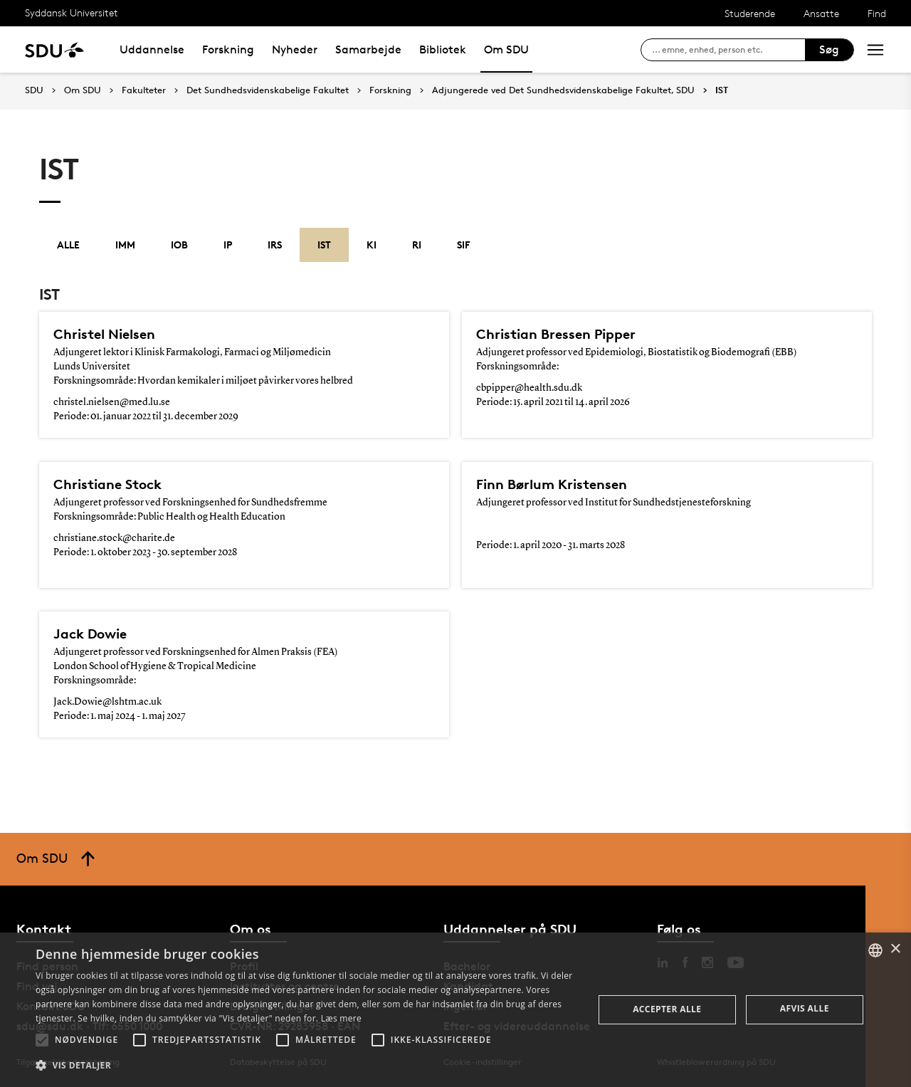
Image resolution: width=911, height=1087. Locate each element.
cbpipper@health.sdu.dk (529, 388)
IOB (179, 244)
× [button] (895, 949)
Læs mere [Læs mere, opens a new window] (341, 1018)
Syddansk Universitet (71, 12)
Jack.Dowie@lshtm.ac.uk (107, 702)
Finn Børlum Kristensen (551, 484)
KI (371, 244)
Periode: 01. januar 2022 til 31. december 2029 (145, 416)
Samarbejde (368, 49)
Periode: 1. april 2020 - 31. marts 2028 (550, 545)
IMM (125, 244)
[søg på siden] (728, 50)
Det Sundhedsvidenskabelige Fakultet (267, 90)
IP (227, 244)
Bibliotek (442, 49)
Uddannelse (152, 49)
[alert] (455, 1010)
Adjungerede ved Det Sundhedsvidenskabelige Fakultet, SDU (563, 90)
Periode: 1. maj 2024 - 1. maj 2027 (119, 716)
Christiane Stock (107, 484)
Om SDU (506, 49)
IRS (275, 244)
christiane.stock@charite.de (114, 538)
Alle (68, 244)
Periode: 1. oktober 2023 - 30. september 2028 (145, 552)
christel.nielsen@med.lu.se (111, 402)
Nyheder (294, 49)
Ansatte (821, 13)
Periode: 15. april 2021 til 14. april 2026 (553, 402)
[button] (42, 1040)
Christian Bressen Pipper (556, 334)
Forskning (228, 49)
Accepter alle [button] (667, 1009)
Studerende (750, 13)
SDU (34, 90)
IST (721, 90)
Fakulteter (144, 90)
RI (416, 244)
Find (877, 13)
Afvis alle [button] (804, 1008)
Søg (829, 49)
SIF (463, 244)
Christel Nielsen (104, 334)
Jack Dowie (90, 633)
